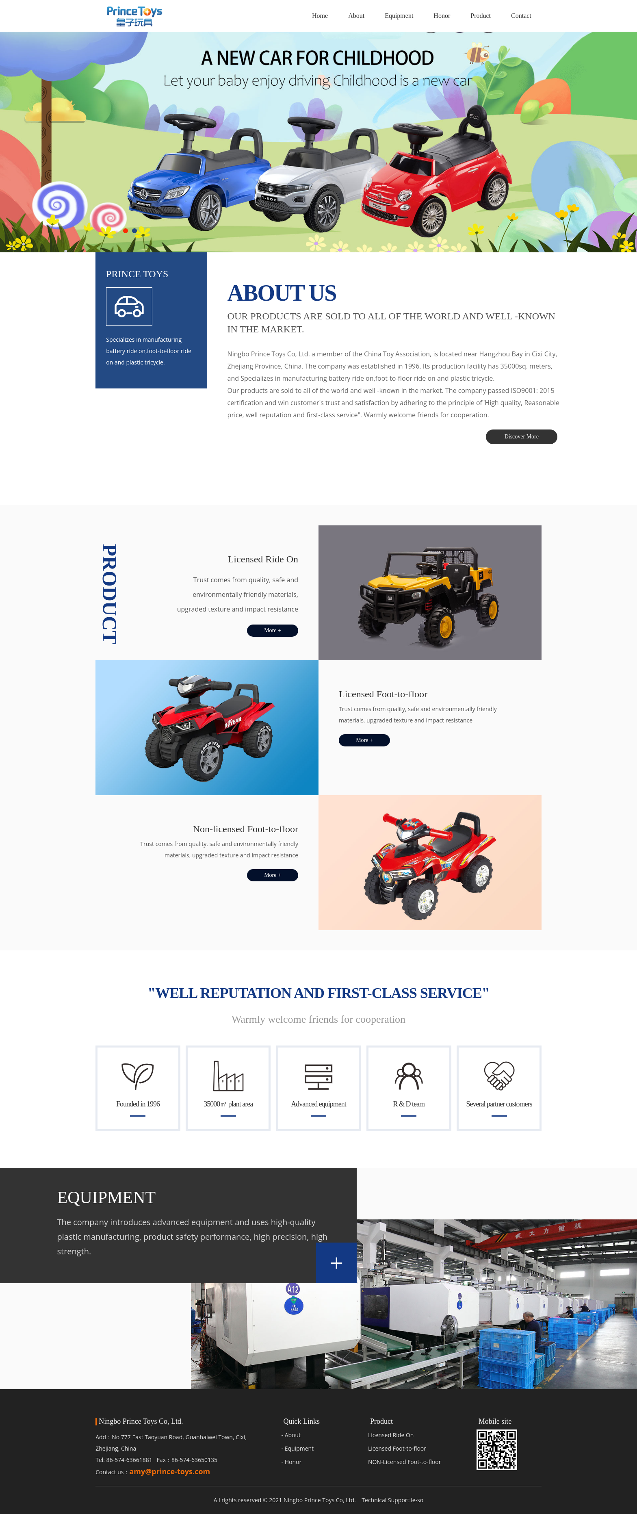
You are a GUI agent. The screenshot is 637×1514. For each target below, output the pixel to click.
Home (320, 15)
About (356, 15)
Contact (521, 15)
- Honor (292, 1462)
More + (272, 630)
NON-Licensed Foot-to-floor (404, 1462)
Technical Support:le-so (392, 1500)
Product (480, 15)
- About (291, 1435)
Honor (441, 15)
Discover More (522, 437)
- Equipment (298, 1448)
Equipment (399, 15)
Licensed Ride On (391, 1435)
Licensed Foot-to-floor (397, 1448)
